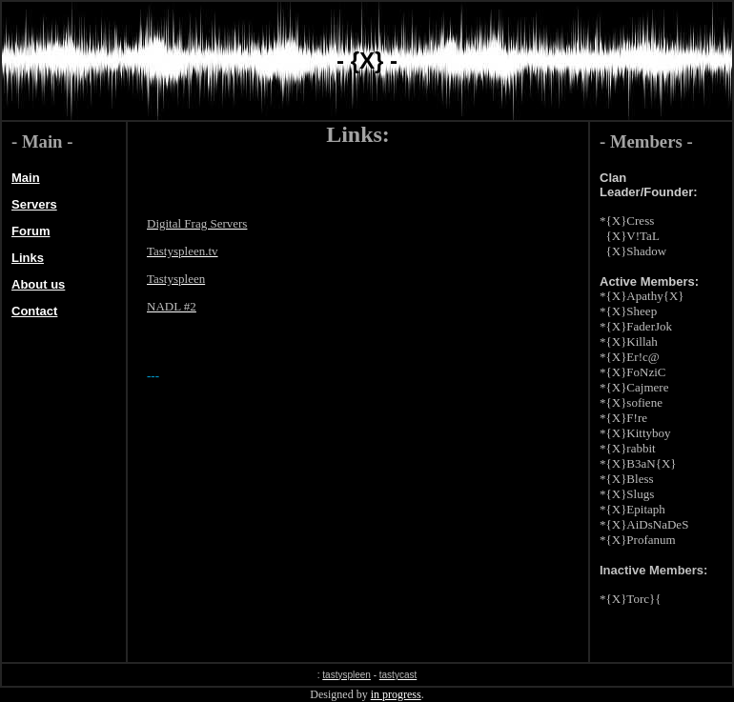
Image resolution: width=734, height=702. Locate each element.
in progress (396, 694)
